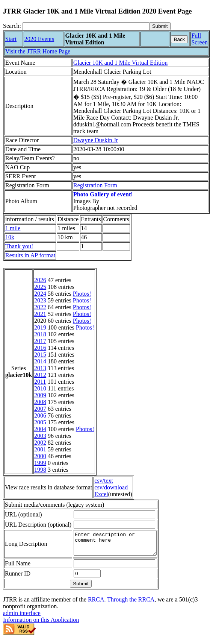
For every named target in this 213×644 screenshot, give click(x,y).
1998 (40, 469)
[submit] (160, 26)
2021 (40, 314)
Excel (101, 494)
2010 (40, 388)
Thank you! (19, 246)
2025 (40, 287)
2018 (40, 334)
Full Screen (199, 39)
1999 (40, 463)
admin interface (22, 617)
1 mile (12, 228)
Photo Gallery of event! (103, 194)
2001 (40, 449)
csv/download (111, 487)
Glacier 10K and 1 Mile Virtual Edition (120, 62)
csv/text (103, 480)
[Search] (86, 26)
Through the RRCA (130, 604)
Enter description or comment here (120, 545)
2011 (40, 381)
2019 (40, 327)
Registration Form (95, 185)
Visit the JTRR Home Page (37, 51)
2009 (40, 395)
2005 (40, 422)
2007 (40, 409)
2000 (40, 456)
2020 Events (39, 39)
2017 (40, 341)
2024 (40, 293)
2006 (40, 415)
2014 (40, 361)
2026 (40, 280)
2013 (40, 368)
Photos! (82, 293)
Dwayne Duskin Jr (95, 140)
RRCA (96, 604)
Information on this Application (41, 624)
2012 (40, 375)
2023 (40, 300)
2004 (40, 429)
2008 (40, 402)
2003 (40, 436)
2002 (40, 442)
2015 (40, 354)
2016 (40, 348)
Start (11, 39)
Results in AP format (30, 255)
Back (179, 39)
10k (9, 237)
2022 (40, 307)
